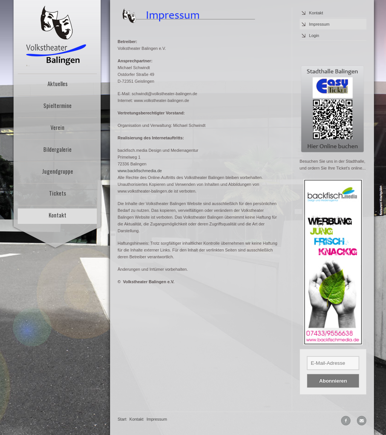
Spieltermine (57, 105)
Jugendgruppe (57, 171)
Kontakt (57, 215)
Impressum (319, 24)
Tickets (57, 193)
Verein (57, 127)
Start (122, 419)
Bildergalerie (57, 149)
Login (314, 35)
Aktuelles (57, 83)
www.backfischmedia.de (140, 170)
